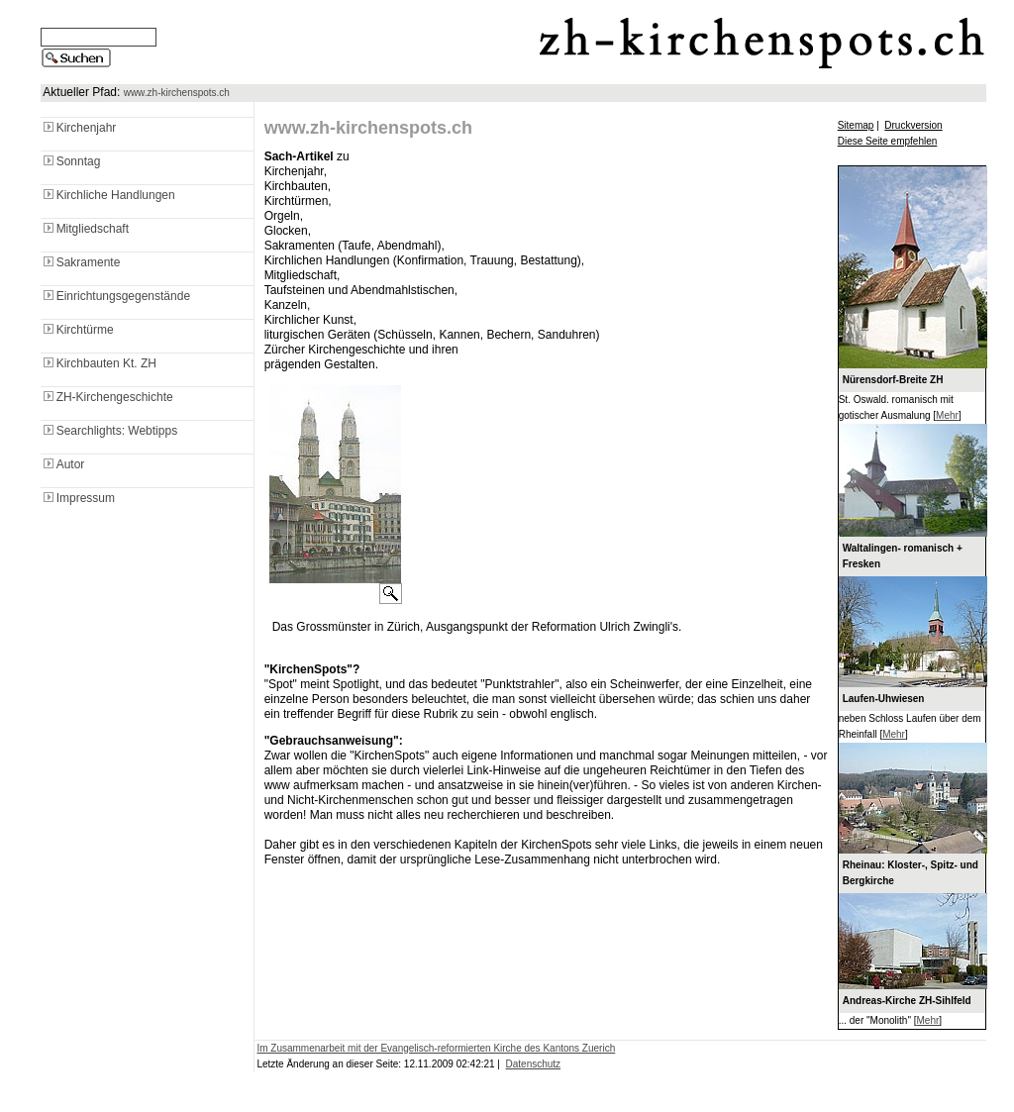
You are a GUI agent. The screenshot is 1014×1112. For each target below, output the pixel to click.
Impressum (78, 498)
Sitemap (856, 125)
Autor (63, 464)
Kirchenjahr (79, 128)
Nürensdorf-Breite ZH (893, 379)
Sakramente (81, 262)
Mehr (947, 415)
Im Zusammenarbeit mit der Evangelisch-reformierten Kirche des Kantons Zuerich (435, 1048)
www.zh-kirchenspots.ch (177, 92)
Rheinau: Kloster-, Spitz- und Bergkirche (910, 872)
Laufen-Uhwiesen (884, 698)
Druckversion (913, 125)
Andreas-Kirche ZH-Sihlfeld (907, 1000)
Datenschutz (533, 1064)
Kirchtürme (77, 330)
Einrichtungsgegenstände (115, 296)
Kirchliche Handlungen (108, 195)
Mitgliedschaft (85, 229)
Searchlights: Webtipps (109, 431)
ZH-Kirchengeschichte (107, 397)
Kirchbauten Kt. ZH (98, 363)
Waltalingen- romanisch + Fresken (903, 556)
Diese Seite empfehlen (888, 141)
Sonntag (71, 161)
